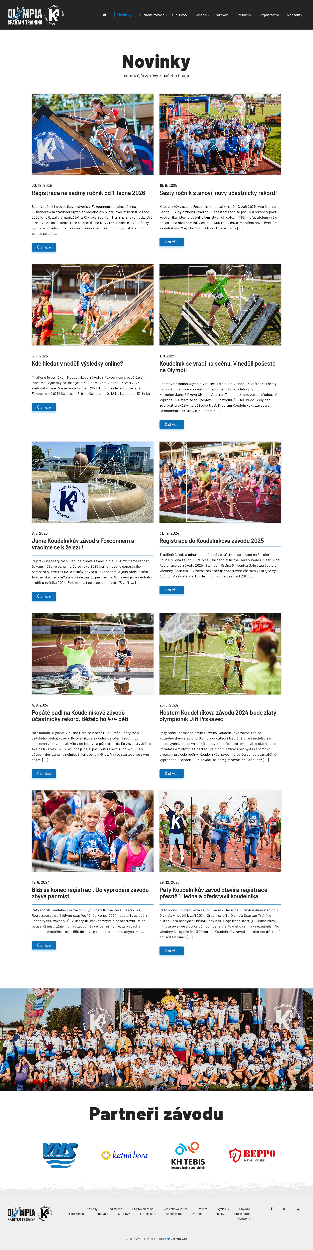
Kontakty (294, 14)
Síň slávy (179, 14)
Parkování (101, 1213)
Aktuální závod (152, 14)
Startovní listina (143, 1209)
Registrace (115, 1209)
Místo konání (76, 1213)
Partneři (222, 14)
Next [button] (287, 1155)
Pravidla (244, 1209)
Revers (202, 1209)
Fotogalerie (147, 1213)
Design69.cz (178, 1239)
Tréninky (243, 14)
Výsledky (223, 1209)
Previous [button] (26, 1155)
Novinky (124, 14)
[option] (61, 1155)
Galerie (201, 14)
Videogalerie (173, 1213)
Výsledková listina (176, 1209)
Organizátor (269, 14)
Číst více (44, 247)
